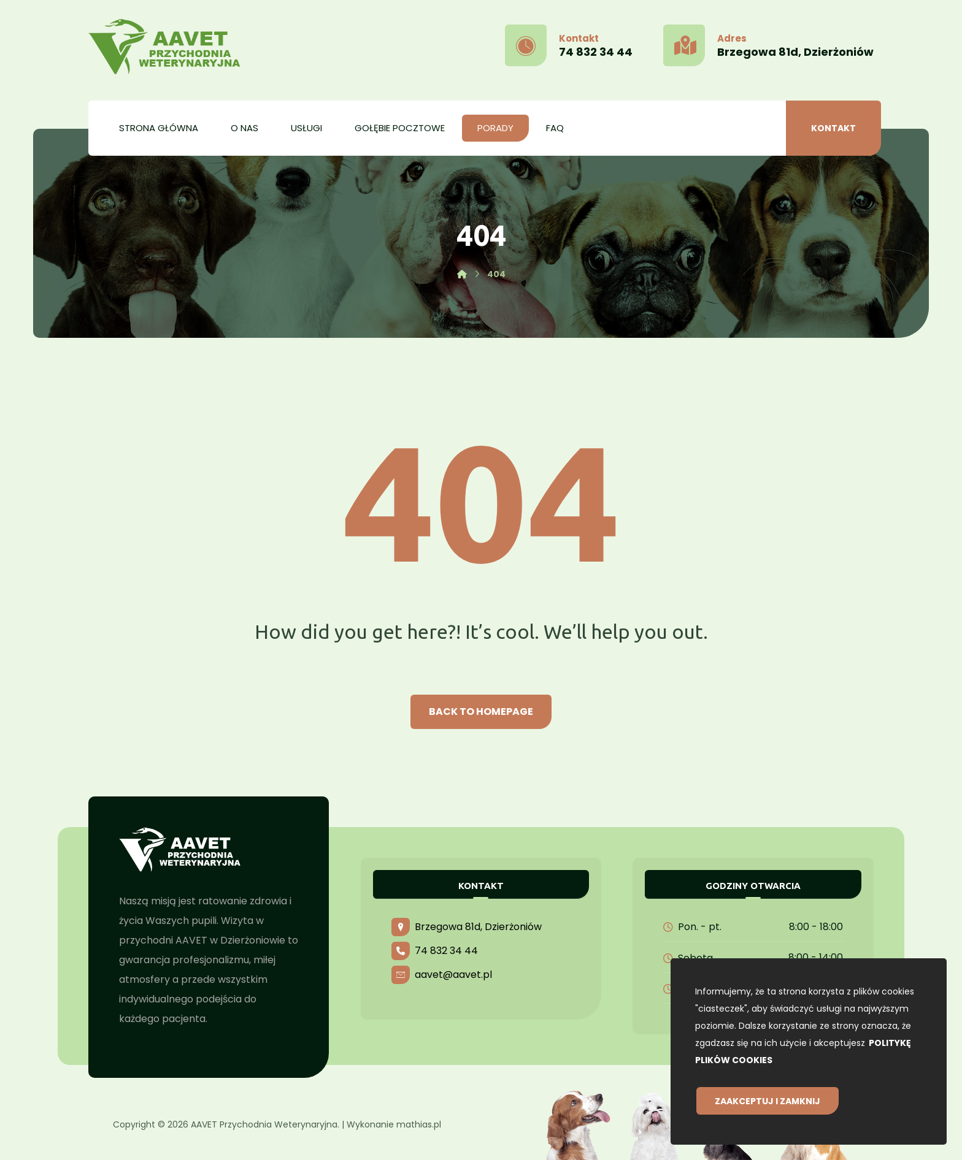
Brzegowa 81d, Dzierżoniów (466, 927)
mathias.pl (418, 1124)
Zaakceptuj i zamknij (767, 1101)
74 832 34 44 (434, 951)
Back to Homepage (481, 711)
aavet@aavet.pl (441, 974)
